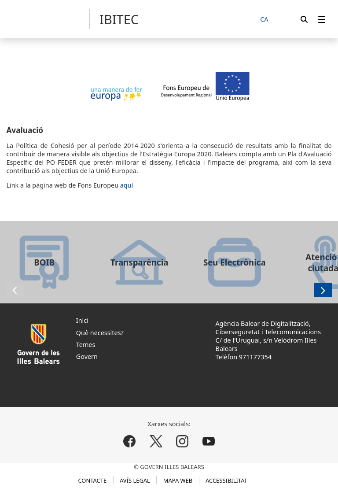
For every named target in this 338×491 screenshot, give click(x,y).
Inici (82, 320)
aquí (126, 185)
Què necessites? (100, 333)
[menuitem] (322, 19)
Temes (86, 344)
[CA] (269, 19)
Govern (87, 356)
